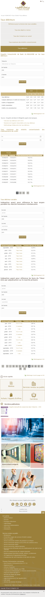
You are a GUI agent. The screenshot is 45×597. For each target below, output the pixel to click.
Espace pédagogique (8, 489)
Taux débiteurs (22, 48)
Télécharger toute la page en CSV (35, 375)
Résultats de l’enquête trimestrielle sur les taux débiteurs (19, 123)
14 (16, 366)
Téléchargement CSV (38, 113)
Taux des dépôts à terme (22, 30)
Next (43, 415)
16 (23, 366)
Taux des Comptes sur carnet (22, 36)
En (41, 1)
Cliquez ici (22, 594)
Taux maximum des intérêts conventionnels (22, 42)
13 (13, 366)
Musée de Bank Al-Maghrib (10, 464)
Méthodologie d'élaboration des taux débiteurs (16, 125)
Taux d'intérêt (15, 15)
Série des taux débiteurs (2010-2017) (13, 120)
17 (26, 366)
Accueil (2, 15)
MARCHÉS (8, 15)
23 (20, 369)
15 (20, 366)
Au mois (4, 223)
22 (42, 366)
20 (35, 366)
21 (38, 366)
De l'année (4, 67)
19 (32, 366)
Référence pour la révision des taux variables (22, 24)
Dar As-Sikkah (6, 439)
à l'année (4, 74)
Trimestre (4, 61)
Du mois (4, 210)
